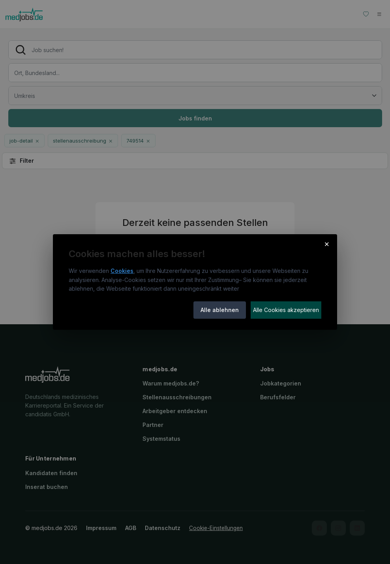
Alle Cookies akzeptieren (286, 309)
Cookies (122, 270)
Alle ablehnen (220, 309)
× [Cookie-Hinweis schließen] (326, 243)
